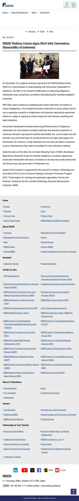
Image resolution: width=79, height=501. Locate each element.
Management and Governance (16, 237)
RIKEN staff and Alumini (13, 419)
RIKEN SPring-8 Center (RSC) (53, 373)
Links (43, 211)
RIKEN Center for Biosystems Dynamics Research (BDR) (20, 350)
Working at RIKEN (11, 415)
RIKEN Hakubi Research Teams (16, 313)
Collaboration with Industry (15, 439)
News (34, 12)
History (44, 237)
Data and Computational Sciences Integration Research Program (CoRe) (56, 277)
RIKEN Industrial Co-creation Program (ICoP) (19, 302)
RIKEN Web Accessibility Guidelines (55, 221)
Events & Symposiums (50, 393)
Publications (9, 398)
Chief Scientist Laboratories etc (54, 308)
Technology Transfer (12, 457)
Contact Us (45, 207)
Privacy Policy (46, 216)
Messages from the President (53, 233)
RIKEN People (9, 247)
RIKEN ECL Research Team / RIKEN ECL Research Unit (57, 314)
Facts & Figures (47, 242)
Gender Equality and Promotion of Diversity (58, 252)
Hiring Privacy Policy (12, 221)
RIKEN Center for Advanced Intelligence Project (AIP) (57, 334)
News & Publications (19, 12)
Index (42, 31)
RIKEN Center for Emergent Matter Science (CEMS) (21, 366)
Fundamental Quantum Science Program (58, 284)
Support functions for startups (16, 444)
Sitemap (7, 211)
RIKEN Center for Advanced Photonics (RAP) (56, 366)
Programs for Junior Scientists (53, 410)
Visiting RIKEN (9, 252)
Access (7, 207)
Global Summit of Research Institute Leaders (56, 450)
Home (5, 12)
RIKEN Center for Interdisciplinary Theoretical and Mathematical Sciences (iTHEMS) (20, 324)
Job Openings (9, 410)
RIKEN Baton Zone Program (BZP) (55, 300)
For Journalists (10, 393)
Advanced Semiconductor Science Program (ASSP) (55, 294)
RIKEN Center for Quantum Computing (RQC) (19, 334)
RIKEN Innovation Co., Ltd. (52, 439)
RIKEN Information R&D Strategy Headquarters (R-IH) (17, 342)
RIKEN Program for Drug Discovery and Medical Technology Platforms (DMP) (19, 294)
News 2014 (44, 12)
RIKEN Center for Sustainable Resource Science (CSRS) (57, 358)
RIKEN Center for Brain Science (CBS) (56, 349)
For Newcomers (47, 419)
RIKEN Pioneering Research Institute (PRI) (21, 308)
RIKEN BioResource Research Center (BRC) (19, 358)
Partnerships (46, 444)
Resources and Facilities (14, 431)
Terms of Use (9, 216)
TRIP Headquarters (11, 276)
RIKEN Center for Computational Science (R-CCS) (57, 322)
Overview (8, 233)
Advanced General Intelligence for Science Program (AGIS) (21, 286)
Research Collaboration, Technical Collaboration (55, 433)
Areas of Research (49, 264)
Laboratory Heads (11, 264)
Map (6, 242)
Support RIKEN (47, 247)
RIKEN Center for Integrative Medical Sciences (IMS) (56, 342)
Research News (10, 388)
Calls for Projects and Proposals (17, 449)
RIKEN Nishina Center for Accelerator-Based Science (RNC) (19, 374)
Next (51, 31)
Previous (31, 31)
